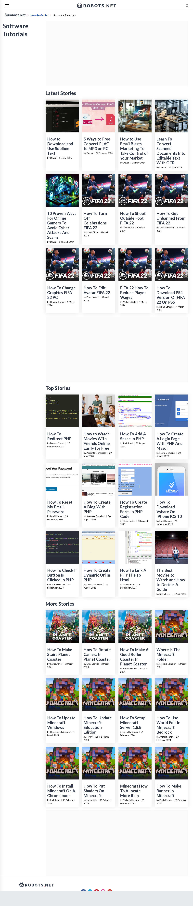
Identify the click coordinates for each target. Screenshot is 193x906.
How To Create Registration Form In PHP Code (133, 509)
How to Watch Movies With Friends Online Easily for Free (97, 441)
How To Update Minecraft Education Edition (98, 724)
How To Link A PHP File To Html (133, 575)
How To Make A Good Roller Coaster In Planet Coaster (134, 656)
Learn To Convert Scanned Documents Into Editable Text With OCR (170, 151)
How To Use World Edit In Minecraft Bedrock (168, 724)
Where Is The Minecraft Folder (168, 654)
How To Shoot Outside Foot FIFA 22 (133, 218)
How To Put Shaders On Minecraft (94, 791)
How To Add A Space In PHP (133, 436)
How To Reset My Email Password (59, 507)
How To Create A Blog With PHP (97, 507)
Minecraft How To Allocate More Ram (134, 791)
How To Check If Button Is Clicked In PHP (62, 575)
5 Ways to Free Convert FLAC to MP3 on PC (97, 144)
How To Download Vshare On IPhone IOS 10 (169, 509)
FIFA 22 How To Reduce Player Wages (134, 292)
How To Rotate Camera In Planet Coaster (97, 654)
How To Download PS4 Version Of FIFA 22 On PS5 (170, 294)
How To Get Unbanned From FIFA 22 (170, 218)
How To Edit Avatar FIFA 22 (97, 290)
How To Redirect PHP (59, 436)
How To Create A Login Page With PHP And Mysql (169, 441)
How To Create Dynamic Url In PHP (97, 575)
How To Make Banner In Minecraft (168, 791)
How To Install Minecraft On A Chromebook (61, 791)
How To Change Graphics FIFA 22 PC (61, 292)
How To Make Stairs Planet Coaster (59, 654)
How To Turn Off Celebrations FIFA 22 (95, 220)
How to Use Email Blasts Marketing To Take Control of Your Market (134, 148)
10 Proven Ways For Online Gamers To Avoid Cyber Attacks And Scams (61, 225)
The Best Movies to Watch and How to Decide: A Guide (170, 580)
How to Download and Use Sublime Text (60, 146)
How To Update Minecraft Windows (61, 722)
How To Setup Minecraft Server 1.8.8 (132, 722)
